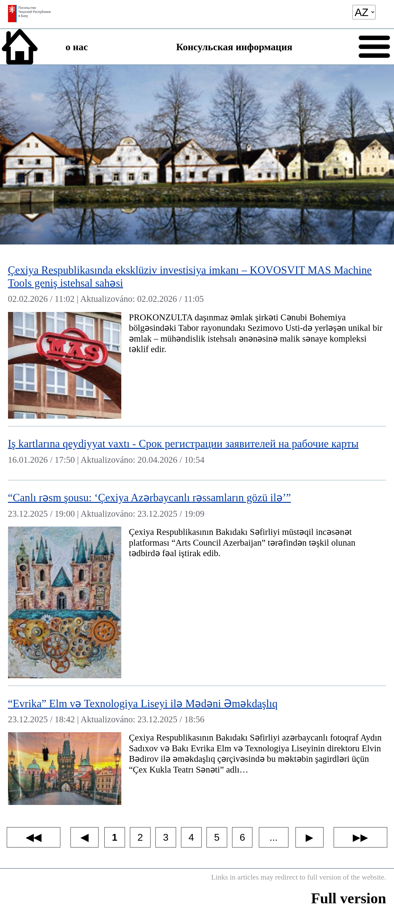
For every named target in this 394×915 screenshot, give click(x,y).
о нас (77, 46)
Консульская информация (234, 46)
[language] (364, 12)
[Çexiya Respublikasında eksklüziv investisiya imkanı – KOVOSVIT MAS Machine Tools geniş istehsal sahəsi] (197, 339)
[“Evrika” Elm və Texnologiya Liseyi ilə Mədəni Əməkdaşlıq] (197, 749)
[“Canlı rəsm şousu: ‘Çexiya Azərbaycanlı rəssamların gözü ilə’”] (197, 583)
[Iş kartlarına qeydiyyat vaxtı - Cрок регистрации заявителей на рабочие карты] (197, 453)
